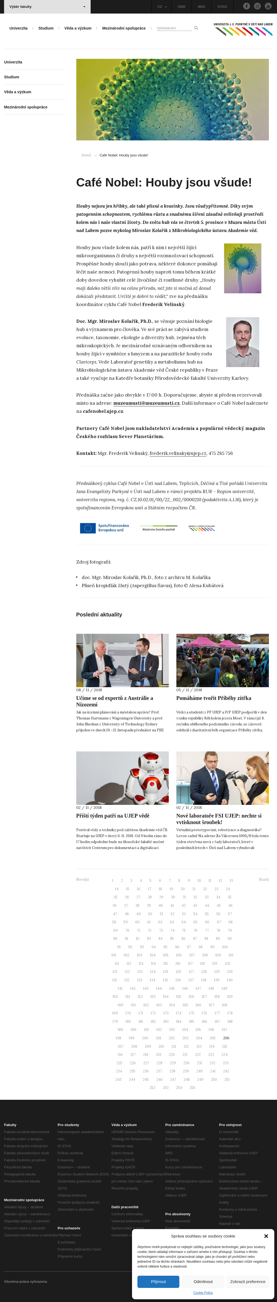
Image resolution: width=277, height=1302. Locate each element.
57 (230, 914)
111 (117, 963)
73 (161, 930)
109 (218, 955)
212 (186, 1046)
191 (146, 1029)
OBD (182, 7)
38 (137, 905)
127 (191, 971)
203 (185, 1038)
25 (115, 897)
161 (133, 1005)
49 (138, 914)
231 (199, 1063)
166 (198, 1005)
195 (198, 1029)
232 (212, 1063)
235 (132, 1071)
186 (204, 1021)
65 (195, 922)
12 (220, 880)
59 (126, 922)
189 (120, 1029)
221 (184, 1054)
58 (114, 922)
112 (129, 963)
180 (128, 1021)
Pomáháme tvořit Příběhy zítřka (213, 698)
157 (204, 996)
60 (137, 922)
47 (115, 914)
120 (227, 963)
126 (178, 971)
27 (138, 897)
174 (179, 1013)
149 (224, 988)
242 (226, 1071)
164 (172, 1005)
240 (199, 1071)
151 (128, 996)
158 (217, 996)
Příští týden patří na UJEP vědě (113, 816)
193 (172, 1029)
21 (194, 889)
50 (150, 914)
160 (120, 1005)
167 (211, 1005)
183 (166, 1021)
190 (133, 1029)
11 (210, 880)
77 (207, 930)
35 (230, 897)
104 (153, 955)
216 (120, 1054)
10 (199, 880)
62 (160, 922)
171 (140, 1013)
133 (139, 980)
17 (149, 889)
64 (184, 922)
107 (192, 955)
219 (158, 1054)
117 (190, 963)
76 (195, 930)
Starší (264, 879)
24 (228, 889)
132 (127, 980)
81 (126, 938)
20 (183, 889)
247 (173, 1079)
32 (195, 897)
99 (212, 947)
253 (166, 1087)
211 (174, 1046)
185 (191, 1021)
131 (114, 980)
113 (141, 963)
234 (119, 1071)
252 (152, 1087)
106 (179, 955)
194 (185, 1029)
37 (126, 905)
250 (214, 1079)
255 (192, 1087)
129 (217, 971)
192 (159, 1029)
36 (115, 905)
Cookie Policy (203, 1293)
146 (185, 988)
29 (161, 897)
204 (199, 1038)
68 (231, 922)
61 (149, 922)
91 (119, 947)
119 (214, 963)
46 (230, 905)
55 (207, 914)
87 (195, 938)
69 (115, 930)
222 (198, 1054)
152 (140, 996)
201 (158, 1038)
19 (171, 889)
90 (229, 938)
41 (172, 905)
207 (121, 1046)
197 (224, 1029)
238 (172, 1071)
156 (191, 996)
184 (179, 1021)
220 (172, 1054)
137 (191, 980)
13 (231, 880)
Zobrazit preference (247, 1281)
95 (165, 947)
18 (160, 889)
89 (218, 938)
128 (204, 971)
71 (138, 930)
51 (161, 914)
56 (218, 914)
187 (217, 1021)
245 (146, 1079)
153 (153, 996)
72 (149, 930)
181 (140, 1021)
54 (195, 914)
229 (173, 1063)
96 (177, 947)
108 (205, 955)
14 (116, 889)
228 (159, 1063)
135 (165, 980)
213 (199, 1046)
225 (119, 1063)
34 (218, 897)
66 (207, 922)
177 (217, 1013)
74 (172, 930)
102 (126, 955)
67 (219, 922)
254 (179, 1087)
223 (211, 1054)
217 (133, 1054)
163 (159, 1005)
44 (207, 905)
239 (186, 1071)
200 (145, 1038)
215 (224, 1046)
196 (211, 1029)
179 (115, 1021)
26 (127, 897)
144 (159, 988)
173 (166, 1013)
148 (211, 988)
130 (230, 971)
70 (127, 930)
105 (166, 955)
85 (172, 938)
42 (184, 905)
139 (216, 980)
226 (133, 1063)
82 (138, 938)
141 (120, 988)
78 (218, 930)
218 (145, 1054)
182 (153, 1021)
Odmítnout (203, 1281)
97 (189, 947)
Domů (86, 155)
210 (161, 1046)
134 (152, 980)
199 (131, 1038)
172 (153, 1013)
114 (153, 963)
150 (115, 996)
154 (166, 996)
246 (159, 1079)
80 (115, 938)
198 (118, 1038)
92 (130, 947)
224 (224, 1054)
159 (230, 996)
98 (201, 947)
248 (187, 1079)
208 (134, 1046)
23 (216, 889)
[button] (266, 1236)
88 (206, 938)
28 (150, 897)
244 (132, 1079)
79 (230, 930)
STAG (222, 7)
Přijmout (158, 1281)
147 (198, 988)
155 (178, 996)
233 (226, 1063)
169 (115, 1013)
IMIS (201, 7)
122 (127, 971)
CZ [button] (162, 7)
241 (213, 1071)
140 (230, 980)
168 (224, 1005)
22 (205, 889)
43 (195, 905)
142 (133, 988)
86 (184, 938)
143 (146, 988)
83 (149, 938)
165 (185, 1005)
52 (172, 914)
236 (146, 1071)
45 (219, 905)
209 (148, 1046)
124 (153, 971)
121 (115, 971)
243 (118, 1079)
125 (165, 971)
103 (139, 955)
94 (153, 947)
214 (212, 1046)
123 (140, 971)
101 (113, 955)
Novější (82, 879)
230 (186, 1063)
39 (149, 905)
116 (178, 963)
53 (184, 914)
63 (172, 922)
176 (204, 1013)
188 (230, 1021)
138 (203, 980)
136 (178, 980)
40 (161, 905)
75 (184, 930)
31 (184, 897)
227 (146, 1063)
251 (227, 1079)
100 (225, 947)
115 (165, 963)
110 (231, 955)
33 (207, 897)
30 (173, 897)
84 (161, 938)
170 (128, 1013)
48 (127, 914)
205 (213, 1038)
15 (127, 889)
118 (202, 963)
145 (172, 988)
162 (146, 1005)
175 (191, 1013)
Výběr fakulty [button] (47, 7)
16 (138, 889)
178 (230, 1013)
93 (142, 947)
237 (159, 1071)
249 (200, 1079)
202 (172, 1038)
